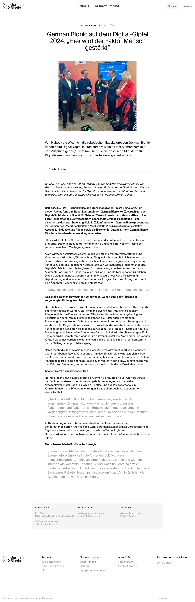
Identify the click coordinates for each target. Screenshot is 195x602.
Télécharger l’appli (52, 566)
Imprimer (7, 598)
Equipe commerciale (92, 570)
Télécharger (125, 562)
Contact (85, 566)
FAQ (44, 570)
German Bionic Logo (132, 513)
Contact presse (127, 566)
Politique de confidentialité (27, 598)
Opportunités (88, 562)
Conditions (47, 598)
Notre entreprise (90, 557)
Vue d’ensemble (51, 562)
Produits (46, 557)
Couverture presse (90, 25)
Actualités (124, 557)
